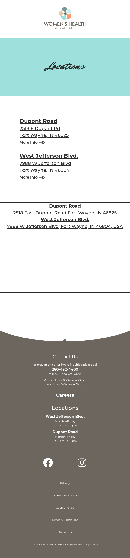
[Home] (65, 20)
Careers (65, 395)
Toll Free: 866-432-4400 (65, 374)
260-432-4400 (65, 369)
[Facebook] (48, 465)
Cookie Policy (65, 507)
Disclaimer (65, 532)
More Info (32, 142)
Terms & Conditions (65, 520)
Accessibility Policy (65, 495)
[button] (120, 19)
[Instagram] (82, 465)
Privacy (65, 483)
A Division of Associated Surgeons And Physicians (64, 544)
